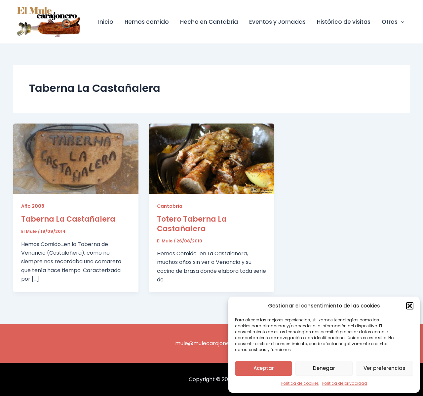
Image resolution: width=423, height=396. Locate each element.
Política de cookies (300, 383)
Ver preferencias (384, 368)
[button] (409, 306)
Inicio (105, 22)
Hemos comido (147, 22)
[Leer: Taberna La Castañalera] (75, 158)
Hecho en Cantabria (209, 22)
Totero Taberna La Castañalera (192, 224)
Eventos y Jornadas (277, 22)
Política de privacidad (344, 383)
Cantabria (169, 206)
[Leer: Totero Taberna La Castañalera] (211, 158)
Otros (393, 22)
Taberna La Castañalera (68, 219)
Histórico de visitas (343, 22)
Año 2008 (32, 206)
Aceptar (263, 368)
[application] (401, 22)
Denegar (324, 368)
